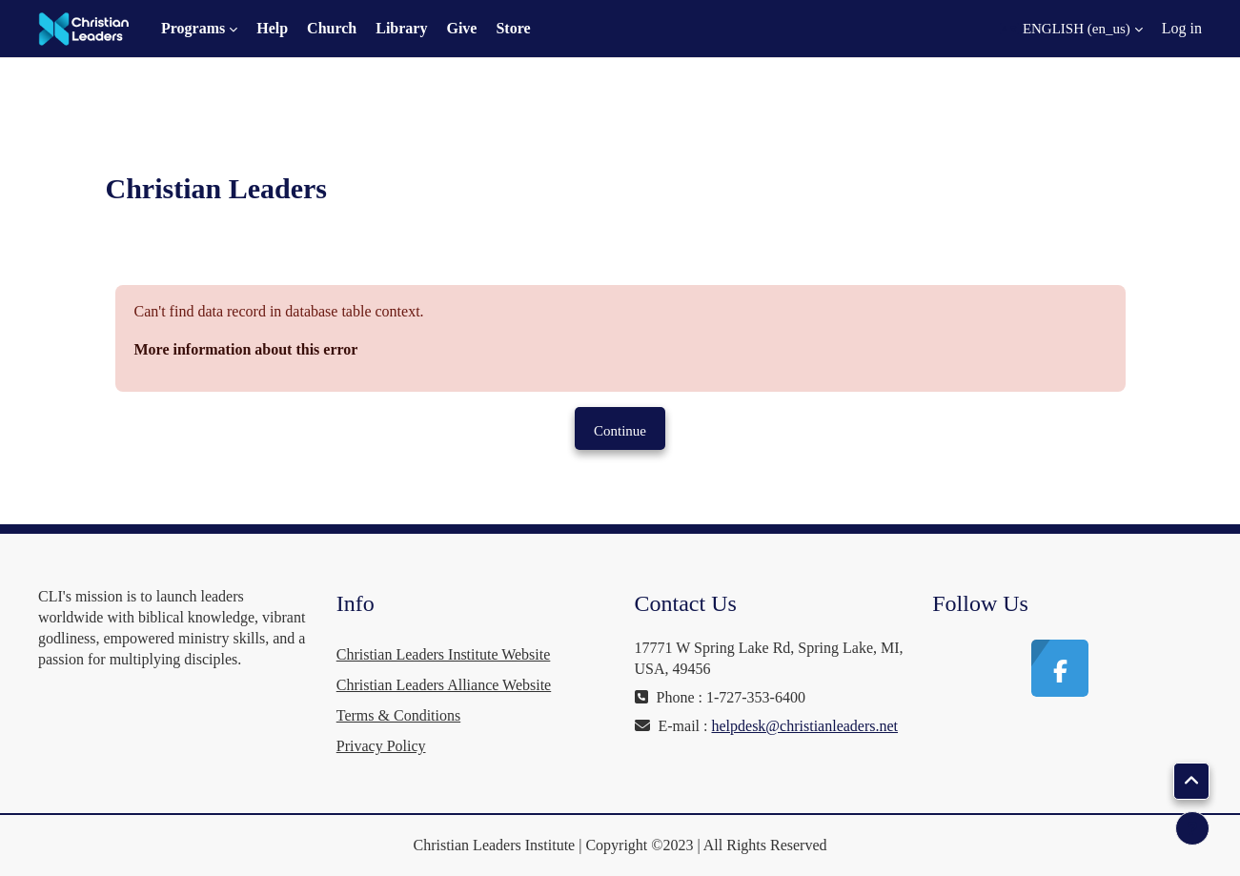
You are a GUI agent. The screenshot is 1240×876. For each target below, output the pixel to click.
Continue (620, 430)
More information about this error (246, 349)
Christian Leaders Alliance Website (443, 685)
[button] (1071, 28)
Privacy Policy (381, 746)
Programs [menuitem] (193, 28)
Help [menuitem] (272, 28)
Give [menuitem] (461, 28)
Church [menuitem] (331, 28)
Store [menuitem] (513, 28)
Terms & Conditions (398, 715)
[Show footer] (1192, 828)
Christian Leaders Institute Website (443, 654)
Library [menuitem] (401, 28)
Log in (1182, 28)
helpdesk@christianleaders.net (804, 726)
